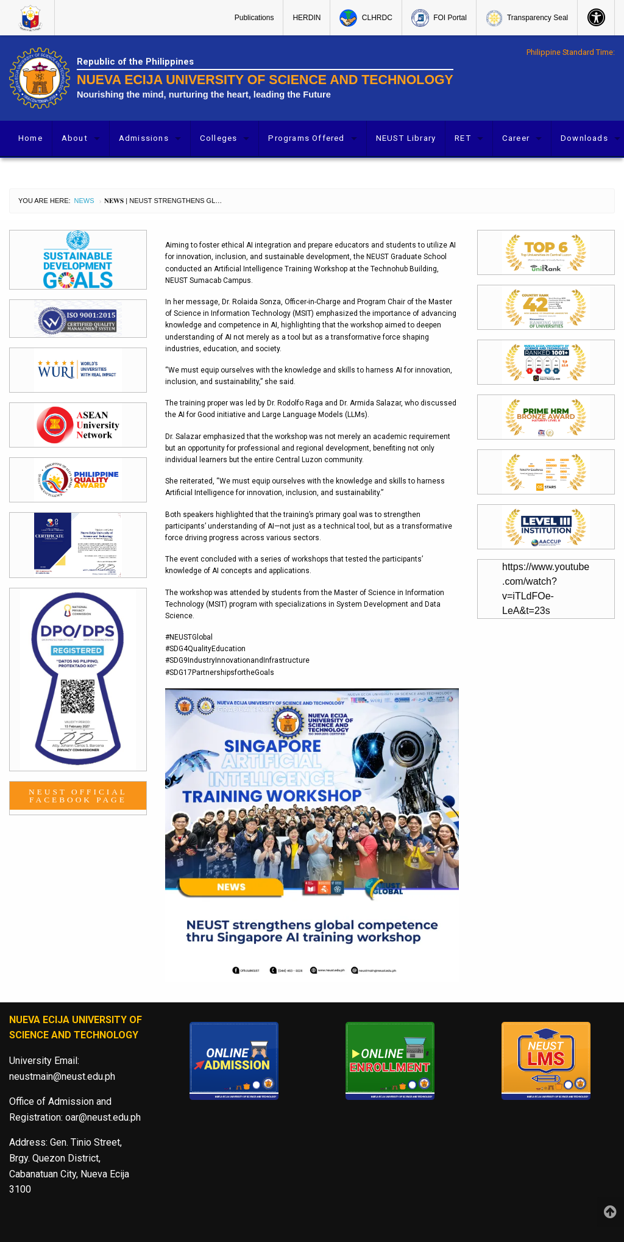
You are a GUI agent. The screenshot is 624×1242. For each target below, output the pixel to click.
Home (30, 138)
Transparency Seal (527, 18)
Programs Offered (306, 138)
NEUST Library (406, 138)
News (84, 200)
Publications (254, 17)
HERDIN (306, 17)
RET (463, 138)
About (75, 138)
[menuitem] (32, 17)
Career (516, 138)
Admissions (144, 138)
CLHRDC (365, 18)
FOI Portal (439, 18)
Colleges (219, 138)
